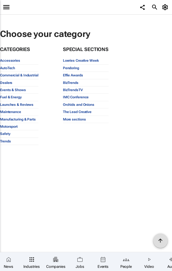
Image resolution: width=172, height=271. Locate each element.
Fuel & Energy (11, 97)
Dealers (6, 83)
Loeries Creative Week (81, 61)
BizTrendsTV (73, 90)
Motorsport (9, 127)
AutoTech (7, 68)
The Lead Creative (77, 112)
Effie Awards (73, 75)
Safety (5, 134)
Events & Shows (13, 90)
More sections (74, 119)
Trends (5, 141)
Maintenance (10, 112)
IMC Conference (76, 97)
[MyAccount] (166, 7)
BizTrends (70, 83)
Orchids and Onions (78, 105)
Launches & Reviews (16, 105)
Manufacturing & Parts (18, 119)
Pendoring (71, 68)
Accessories (10, 61)
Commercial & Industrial (19, 75)
